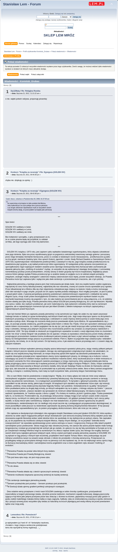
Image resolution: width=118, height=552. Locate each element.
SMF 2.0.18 (49, 548)
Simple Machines (69, 548)
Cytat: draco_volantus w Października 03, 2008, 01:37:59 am (27, 199)
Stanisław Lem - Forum (22, 4)
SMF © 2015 (58, 548)
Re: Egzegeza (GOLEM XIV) (52, 172)
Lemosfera (15, 515)
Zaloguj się (59, 14)
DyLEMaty (15, 91)
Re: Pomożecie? (29, 515)
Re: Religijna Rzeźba (31, 91)
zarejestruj (71, 14)
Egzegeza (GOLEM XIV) (50, 191)
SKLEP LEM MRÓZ (59, 35)
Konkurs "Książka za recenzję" (25, 172)
